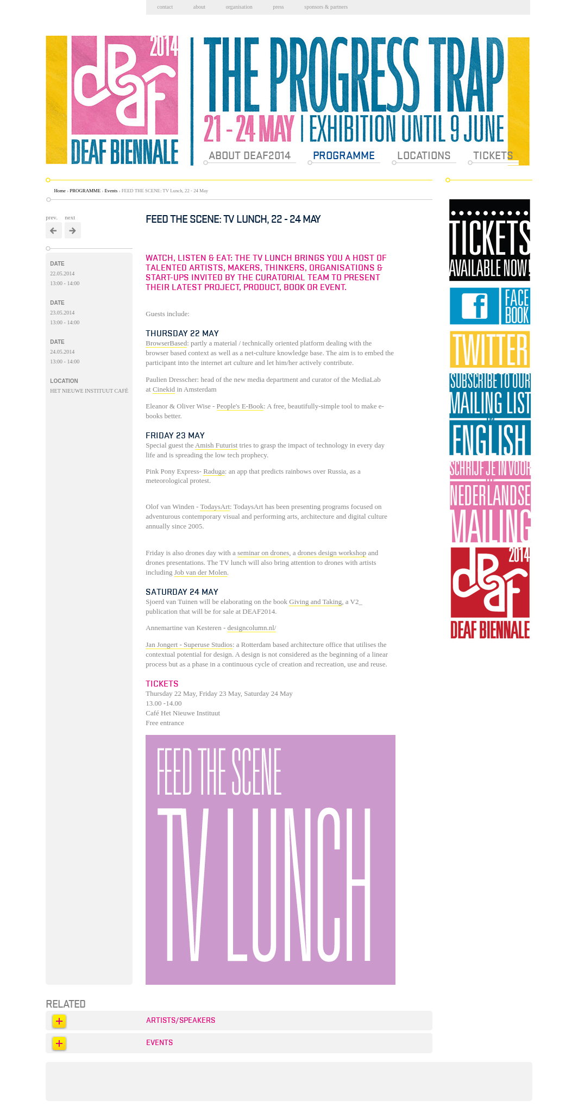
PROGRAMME (85, 190)
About (199, 7)
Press (278, 7)
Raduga (214, 471)
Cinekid (164, 389)
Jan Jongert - (165, 644)
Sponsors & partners (326, 7)
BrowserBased (166, 343)
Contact (165, 7)
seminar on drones (263, 553)
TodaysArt (215, 506)
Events (110, 190)
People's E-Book (240, 406)
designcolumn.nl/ (251, 628)
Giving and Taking (315, 601)
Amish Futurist (216, 445)
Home (60, 190)
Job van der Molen (200, 572)
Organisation (238, 7)
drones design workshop (332, 553)
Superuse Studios (208, 644)
